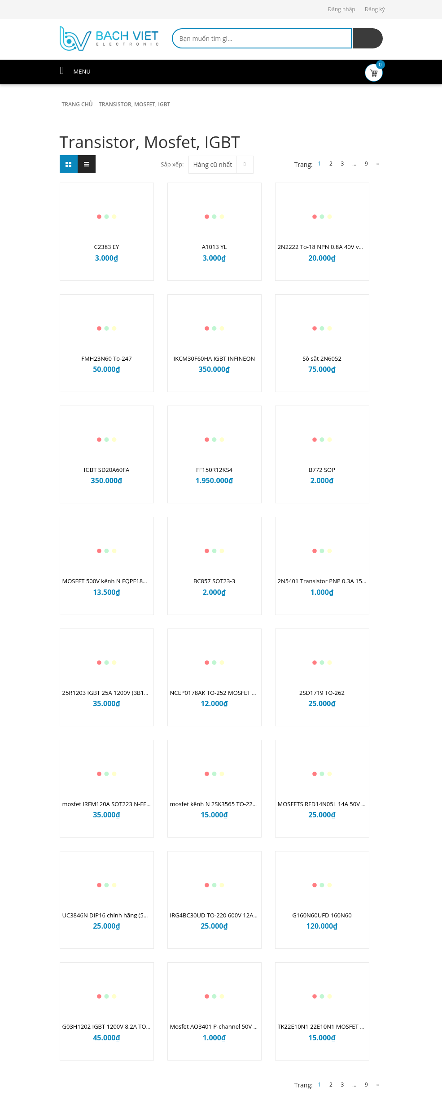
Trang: (303, 164)
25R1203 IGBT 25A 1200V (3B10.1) (108, 693)
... (354, 163)
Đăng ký (375, 9)
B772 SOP (322, 470)
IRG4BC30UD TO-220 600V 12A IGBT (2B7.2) (229, 915)
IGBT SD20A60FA (106, 470)
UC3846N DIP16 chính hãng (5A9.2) (110, 915)
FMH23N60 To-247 (106, 358)
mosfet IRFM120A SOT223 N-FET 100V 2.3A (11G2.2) (132, 804)
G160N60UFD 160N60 (321, 915)
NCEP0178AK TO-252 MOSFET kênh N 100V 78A (234, 693)
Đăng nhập (341, 9)
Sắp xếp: (172, 164)
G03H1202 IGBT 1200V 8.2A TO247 (109, 1026)
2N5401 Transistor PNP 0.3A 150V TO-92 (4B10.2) (344, 581)
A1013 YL (214, 247)
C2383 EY (106, 247)
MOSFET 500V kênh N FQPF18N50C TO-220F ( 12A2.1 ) (135, 581)
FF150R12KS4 (214, 470)
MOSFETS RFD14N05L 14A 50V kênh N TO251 (339, 804)
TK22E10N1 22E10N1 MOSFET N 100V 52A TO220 (344, 1026)
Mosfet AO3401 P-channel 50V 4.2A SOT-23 (228, 1026)
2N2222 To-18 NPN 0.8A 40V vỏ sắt (325, 247)
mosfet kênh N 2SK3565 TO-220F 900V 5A (226, 804)
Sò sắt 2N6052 (321, 358)
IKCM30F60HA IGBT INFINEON (214, 358)
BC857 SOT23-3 (214, 581)
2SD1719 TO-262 (322, 693)
